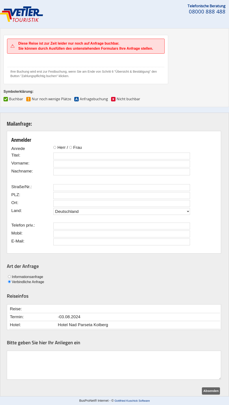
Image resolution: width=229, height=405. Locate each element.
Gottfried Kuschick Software (132, 400)
